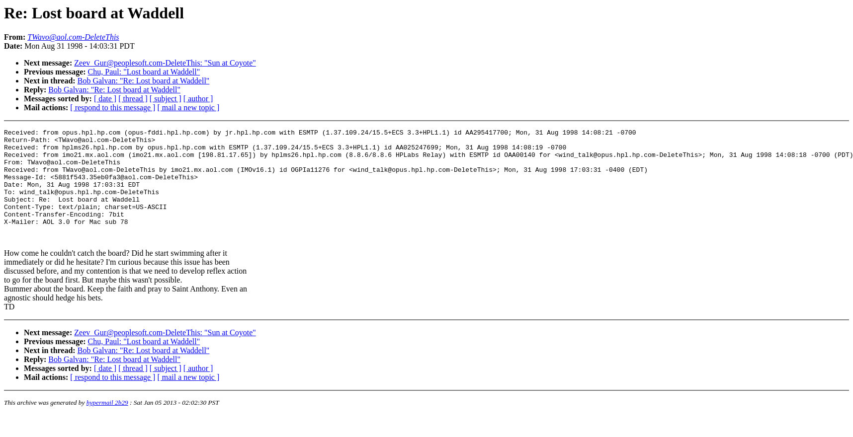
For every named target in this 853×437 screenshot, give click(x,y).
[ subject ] (165, 98)
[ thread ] (133, 98)
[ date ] (105, 98)
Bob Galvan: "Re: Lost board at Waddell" (144, 80)
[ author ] (198, 98)
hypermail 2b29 (107, 425)
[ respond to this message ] (112, 107)
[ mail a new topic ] (188, 107)
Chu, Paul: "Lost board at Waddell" (144, 72)
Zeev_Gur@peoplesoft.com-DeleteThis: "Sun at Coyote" (165, 63)
